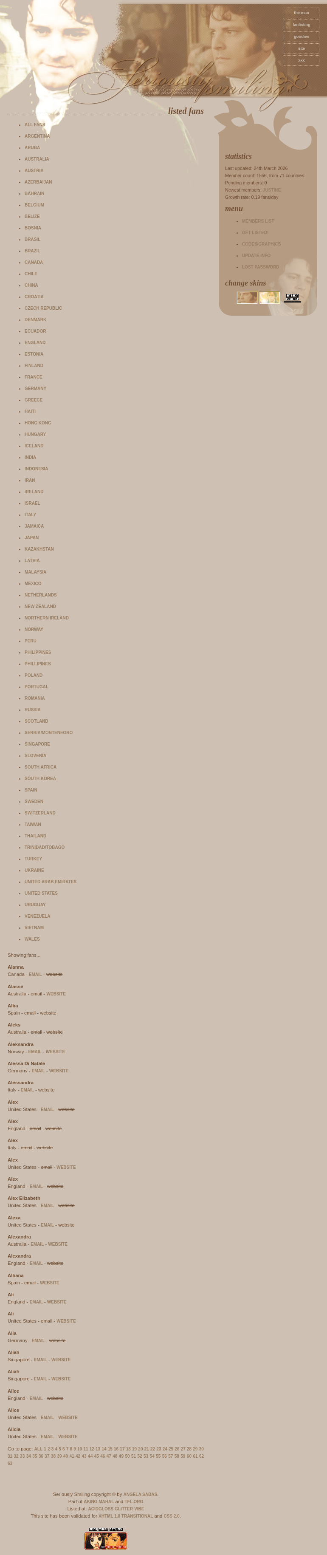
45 (96, 1456)
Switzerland (40, 813)
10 (79, 1449)
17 (122, 1449)
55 (158, 1456)
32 (16, 1456)
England (35, 342)
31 (10, 1456)
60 (189, 1456)
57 (170, 1456)
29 (195, 1449)
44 (90, 1456)
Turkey (33, 859)
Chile (31, 273)
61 (195, 1456)
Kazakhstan (39, 549)
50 (127, 1456)
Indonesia (36, 469)
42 (78, 1456)
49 (121, 1456)
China (31, 285)
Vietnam (34, 927)
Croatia (34, 296)
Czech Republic (43, 308)
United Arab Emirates (50, 881)
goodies (301, 36)
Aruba (32, 147)
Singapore (37, 744)
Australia (37, 159)
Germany (35, 388)
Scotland (36, 721)
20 (140, 1449)
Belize (32, 216)
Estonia (34, 354)
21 (146, 1449)
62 (201, 1456)
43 (84, 1456)
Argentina (37, 136)
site (301, 48)
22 (152, 1449)
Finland (34, 365)
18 (128, 1449)
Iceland (34, 446)
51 (133, 1456)
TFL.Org (133, 1501)
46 (102, 1456)
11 (85, 1449)
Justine (272, 190)
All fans (35, 124)
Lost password (260, 267)
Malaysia (35, 572)
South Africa (40, 767)
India (30, 457)
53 (146, 1456)
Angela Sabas (140, 1494)
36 (41, 1456)
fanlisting (301, 25)
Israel (32, 503)
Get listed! (255, 232)
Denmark (35, 319)
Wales (32, 939)
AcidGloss (100, 1509)
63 (10, 1463)
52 (139, 1456)
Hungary (35, 434)
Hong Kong (38, 423)
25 (171, 1449)
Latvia (32, 560)
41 (71, 1456)
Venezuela (38, 916)
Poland (33, 675)
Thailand (35, 836)
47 (109, 1456)
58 (177, 1456)
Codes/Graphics (261, 244)
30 (201, 1449)
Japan (32, 537)
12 (92, 1449)
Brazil (32, 251)
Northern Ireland (47, 618)
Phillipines (38, 664)
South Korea (40, 778)
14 (103, 1449)
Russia (33, 709)
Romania (35, 698)
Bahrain (34, 193)
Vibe (139, 1509)
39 (59, 1456)
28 (189, 1449)
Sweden (34, 801)
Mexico (33, 583)
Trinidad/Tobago (45, 847)
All (38, 1449)
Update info (256, 255)
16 (116, 1449)
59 (182, 1456)
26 (177, 1449)
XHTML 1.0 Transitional (126, 1516)
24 (165, 1449)
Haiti (30, 411)
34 (28, 1456)
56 (164, 1456)
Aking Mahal (99, 1501)
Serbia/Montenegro (49, 732)
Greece (33, 400)
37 (47, 1456)
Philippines (38, 652)
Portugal (36, 686)
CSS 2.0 (171, 1516)
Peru (31, 641)
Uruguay (35, 904)
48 (115, 1456)
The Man (301, 13)
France (33, 377)
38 (53, 1456)
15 (110, 1449)
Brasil (32, 239)
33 (22, 1456)
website (56, 994)
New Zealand (40, 606)
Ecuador (35, 331)
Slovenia (35, 755)
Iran (30, 480)
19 (134, 1449)
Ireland (34, 491)
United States (41, 893)
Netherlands (41, 595)
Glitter (124, 1509)
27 (183, 1449)
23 (158, 1449)
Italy (30, 514)
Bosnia (33, 228)
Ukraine (34, 870)
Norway (34, 629)
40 (65, 1456)
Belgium (34, 205)
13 (98, 1449)
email (35, 974)
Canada (34, 262)
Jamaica (34, 526)
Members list (258, 221)
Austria (34, 170)
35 (34, 1456)
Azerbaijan (38, 182)
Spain (31, 790)
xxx (301, 60)
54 (152, 1456)
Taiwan (33, 824)
